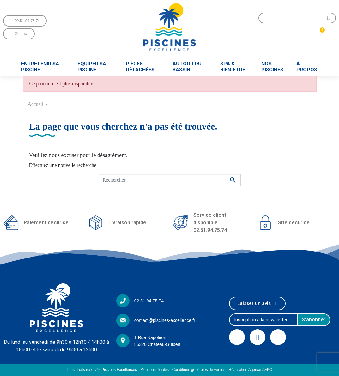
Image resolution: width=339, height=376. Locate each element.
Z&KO (267, 369)
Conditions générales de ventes (198, 369)
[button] (25, 21)
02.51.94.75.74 (149, 300)
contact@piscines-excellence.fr (164, 320)
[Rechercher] (170, 180)
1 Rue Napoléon (150, 337)
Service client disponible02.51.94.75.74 (210, 222)
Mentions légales (154, 369)
